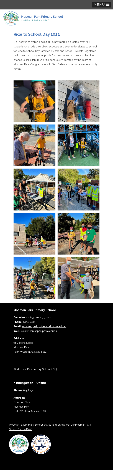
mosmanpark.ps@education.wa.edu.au (44, 326)
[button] (101, 4)
